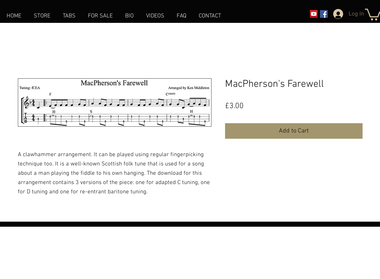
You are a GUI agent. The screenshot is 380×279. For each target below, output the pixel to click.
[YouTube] (314, 14)
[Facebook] (324, 14)
